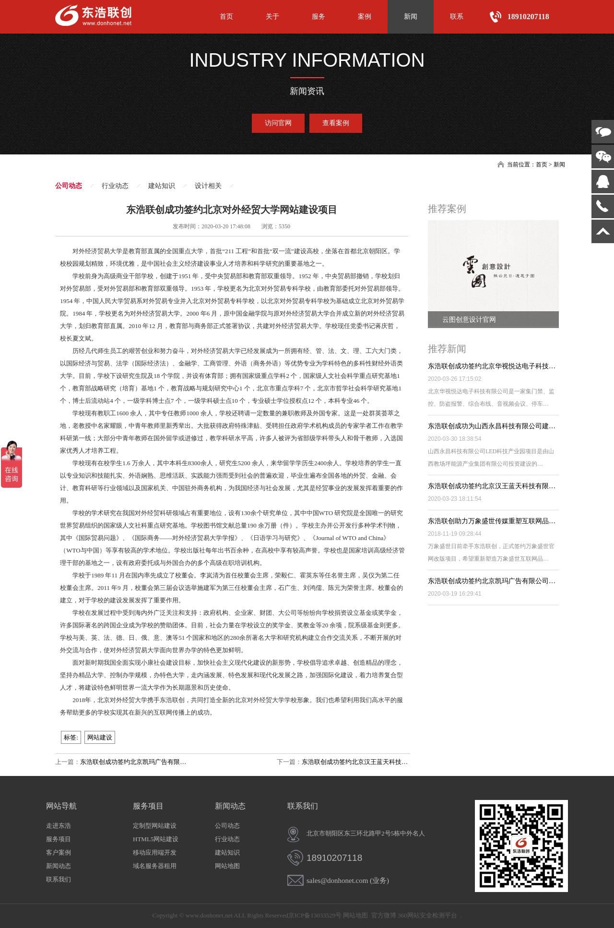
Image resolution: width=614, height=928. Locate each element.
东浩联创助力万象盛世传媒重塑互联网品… (491, 521)
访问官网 (278, 123)
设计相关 (208, 185)
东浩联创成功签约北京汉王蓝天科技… (355, 761)
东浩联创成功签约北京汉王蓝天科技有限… (491, 486)
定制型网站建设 (155, 825)
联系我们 (58, 879)
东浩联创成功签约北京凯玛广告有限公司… (491, 581)
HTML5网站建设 (155, 839)
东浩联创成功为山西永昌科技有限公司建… (491, 426)
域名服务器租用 (155, 865)
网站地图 (227, 865)
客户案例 (58, 852)
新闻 (410, 16)
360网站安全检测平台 (427, 915)
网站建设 (99, 737)
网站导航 (61, 806)
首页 (226, 16)
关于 (272, 16)
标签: (71, 737)
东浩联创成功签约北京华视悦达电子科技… (491, 366)
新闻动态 (58, 865)
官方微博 (383, 915)
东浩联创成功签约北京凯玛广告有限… (133, 761)
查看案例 (335, 123)
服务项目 (58, 839)
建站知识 (161, 185)
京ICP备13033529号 (315, 915)
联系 (456, 16)
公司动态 (68, 185)
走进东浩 (58, 825)
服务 (318, 16)
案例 (364, 16)
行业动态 (115, 185)
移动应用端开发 (155, 852)
